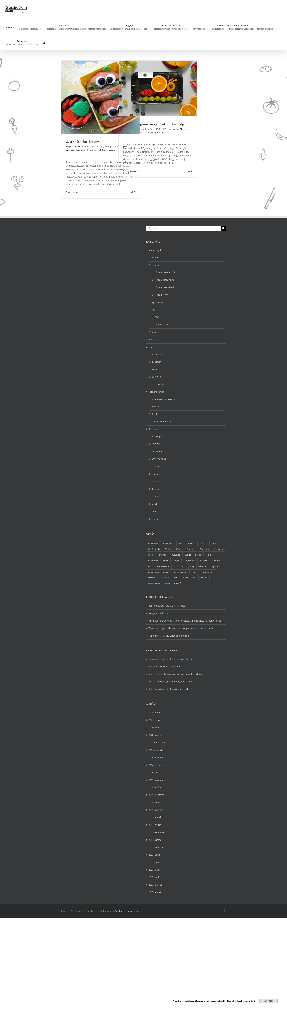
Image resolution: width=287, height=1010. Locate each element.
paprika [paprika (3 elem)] (214, 566)
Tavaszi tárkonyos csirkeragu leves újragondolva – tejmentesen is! (180, 628)
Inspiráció (80, 149)
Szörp (154, 511)
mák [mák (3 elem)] (184, 566)
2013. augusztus (156, 847)
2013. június (154, 862)
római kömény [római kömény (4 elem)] (181, 572)
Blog (150, 339)
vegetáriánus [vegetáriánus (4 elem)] (154, 583)
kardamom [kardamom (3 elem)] (153, 560)
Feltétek (156, 443)
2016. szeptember (157, 765)
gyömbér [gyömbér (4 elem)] (163, 554)
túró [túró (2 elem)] (195, 577)
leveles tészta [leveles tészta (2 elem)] (162, 566)
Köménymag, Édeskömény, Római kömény (184, 674)
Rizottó (155, 489)
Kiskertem (157, 376)
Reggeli (155, 481)
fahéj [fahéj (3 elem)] (213, 543)
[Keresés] (223, 228)
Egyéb (151, 347)
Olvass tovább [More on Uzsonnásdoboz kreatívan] (72, 192)
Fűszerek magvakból (165, 279)
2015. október (155, 787)
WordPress (119, 911)
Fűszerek (156, 265)
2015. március (155, 809)
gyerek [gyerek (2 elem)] (151, 554)
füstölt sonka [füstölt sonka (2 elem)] (154, 549)
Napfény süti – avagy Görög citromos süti (168, 635)
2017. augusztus (156, 750)
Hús (153, 309)
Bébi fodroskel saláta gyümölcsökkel (166, 605)
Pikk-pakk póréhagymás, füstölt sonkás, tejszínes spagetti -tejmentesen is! (184, 620)
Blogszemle (185, 129)
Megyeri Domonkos (75, 146)
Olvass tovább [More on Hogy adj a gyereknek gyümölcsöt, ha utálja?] (129, 170)
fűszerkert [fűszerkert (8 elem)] (190, 549)
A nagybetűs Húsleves (159, 613)
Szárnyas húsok (162, 324)
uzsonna (113, 149)
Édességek (157, 436)
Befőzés (156, 406)
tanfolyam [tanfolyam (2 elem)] (164, 577)
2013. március (155, 884)
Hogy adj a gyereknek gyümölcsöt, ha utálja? (154, 124)
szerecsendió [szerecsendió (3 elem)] (208, 572)
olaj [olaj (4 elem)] (192, 566)
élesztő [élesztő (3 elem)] (177, 583)
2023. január (154, 720)
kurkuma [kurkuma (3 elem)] (216, 560)
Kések (154, 414)
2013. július (154, 854)
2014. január (154, 824)
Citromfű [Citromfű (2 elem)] (191, 543)
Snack (154, 504)
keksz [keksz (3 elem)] (165, 560)
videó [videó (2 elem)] (167, 583)
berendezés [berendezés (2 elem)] (153, 543)
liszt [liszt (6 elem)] (175, 566)
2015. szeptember (157, 794)
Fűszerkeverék (162, 294)
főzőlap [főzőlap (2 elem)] (168, 549)
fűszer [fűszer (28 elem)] (179, 549)
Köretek (155, 466)
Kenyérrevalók (159, 458)
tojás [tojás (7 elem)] (176, 577)
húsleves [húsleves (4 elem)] (176, 554)
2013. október (155, 839)
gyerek (98, 149)
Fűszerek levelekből (165, 272)
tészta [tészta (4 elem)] (185, 577)
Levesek (156, 474)
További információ (246, 1001)
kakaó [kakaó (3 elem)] (198, 554)
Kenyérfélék (158, 451)
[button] (44, 42)
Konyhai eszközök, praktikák (162, 399)
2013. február (155, 892)
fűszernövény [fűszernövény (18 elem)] (206, 549)
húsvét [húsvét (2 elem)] (187, 554)
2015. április (154, 802)
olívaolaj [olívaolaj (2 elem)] (202, 566)
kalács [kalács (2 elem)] (208, 554)
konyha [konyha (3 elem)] (203, 560)
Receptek (153, 429)
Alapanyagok (154, 250)
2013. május (154, 869)
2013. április (154, 877)
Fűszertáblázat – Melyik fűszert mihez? (172, 689)
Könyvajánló (158, 384)
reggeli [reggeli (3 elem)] (166, 572)
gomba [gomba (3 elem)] (220, 549)
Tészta (155, 519)
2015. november (156, 780)
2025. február (155, 712)
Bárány (158, 317)
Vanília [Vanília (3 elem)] (204, 577)
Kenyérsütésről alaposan (181, 659)
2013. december (156, 832)
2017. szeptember (157, 742)
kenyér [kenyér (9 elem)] (175, 560)
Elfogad (268, 1001)
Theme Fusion (132, 911)
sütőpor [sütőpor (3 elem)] (151, 577)
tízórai (105, 149)
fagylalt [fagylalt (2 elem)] (203, 543)
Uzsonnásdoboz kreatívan (84, 142)
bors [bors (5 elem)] (180, 543)
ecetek (155, 257)
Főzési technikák (156, 391)
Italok (154, 369)
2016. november (156, 757)
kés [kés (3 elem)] (149, 566)
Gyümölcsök (158, 302)
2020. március (155, 735)
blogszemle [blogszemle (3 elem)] (168, 543)
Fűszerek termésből (164, 287)
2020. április (154, 727)
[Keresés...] (183, 228)
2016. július (154, 772)
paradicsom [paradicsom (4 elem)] (153, 572)
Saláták (155, 496)
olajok (155, 332)
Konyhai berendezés (162, 421)
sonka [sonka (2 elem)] (195, 572)
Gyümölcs (166, 132)
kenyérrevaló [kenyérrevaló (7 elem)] (189, 560)
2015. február (155, 817)
